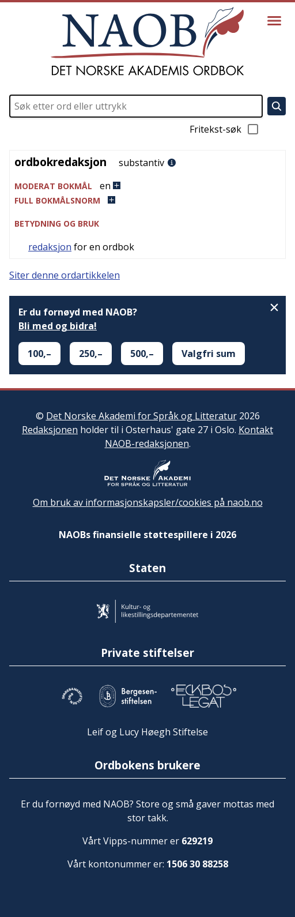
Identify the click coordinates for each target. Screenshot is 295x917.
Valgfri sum (208, 353)
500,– (142, 353)
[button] (147, 186)
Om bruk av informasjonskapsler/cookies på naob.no (148, 502)
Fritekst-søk (225, 129)
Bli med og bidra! (57, 326)
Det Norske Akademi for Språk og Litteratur (141, 415)
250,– (91, 353)
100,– (39, 353)
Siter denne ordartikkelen (64, 275)
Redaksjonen (50, 429)
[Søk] (276, 106)
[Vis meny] (274, 21)
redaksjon (49, 246)
